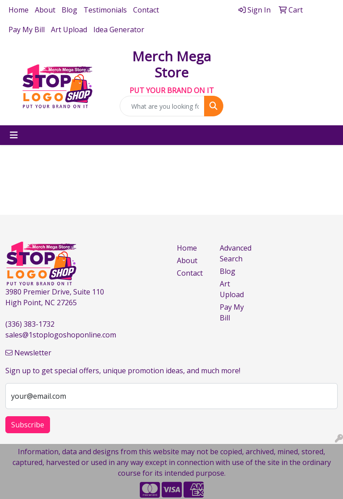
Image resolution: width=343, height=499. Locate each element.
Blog (69, 10)
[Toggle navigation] (13, 135)
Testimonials (105, 10)
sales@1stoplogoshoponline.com (60, 335)
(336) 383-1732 (29, 324)
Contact (146, 10)
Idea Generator (118, 29)
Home (18, 10)
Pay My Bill (26, 29)
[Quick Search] (162, 106)
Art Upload (69, 29)
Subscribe (27, 425)
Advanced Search (235, 253)
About (45, 10)
